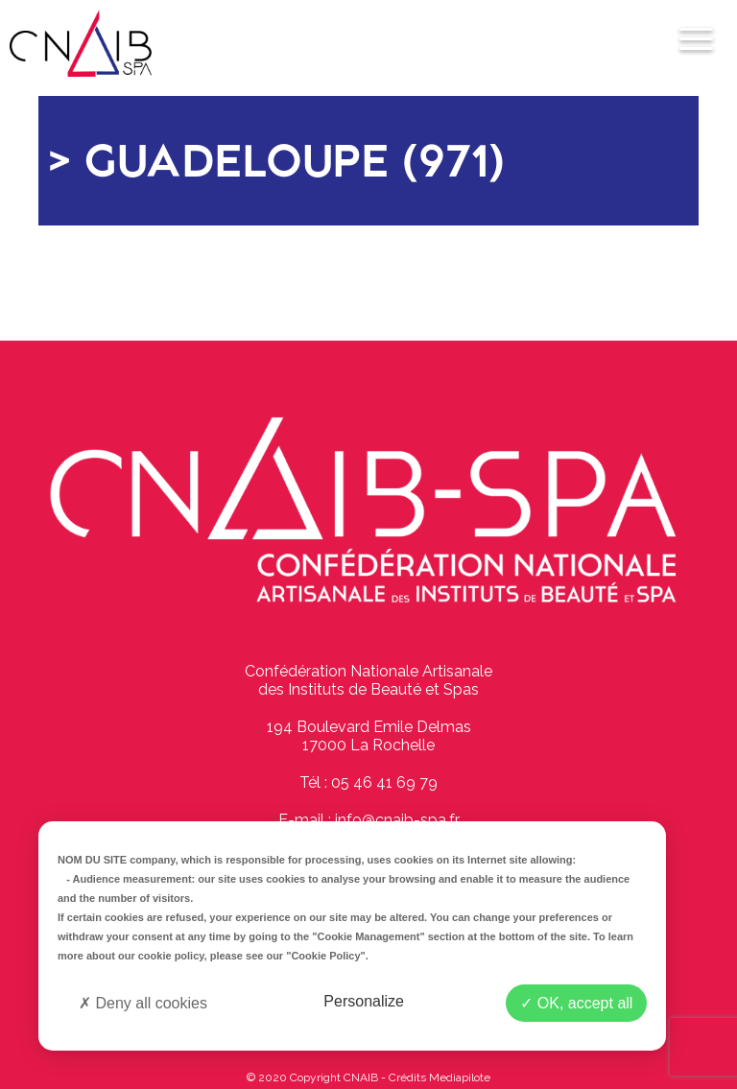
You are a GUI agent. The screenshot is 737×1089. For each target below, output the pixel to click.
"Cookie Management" (368, 936)
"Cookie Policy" (326, 955)
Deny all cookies (143, 1003)
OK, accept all (576, 1003)
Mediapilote (459, 1077)
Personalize (363, 1001)
